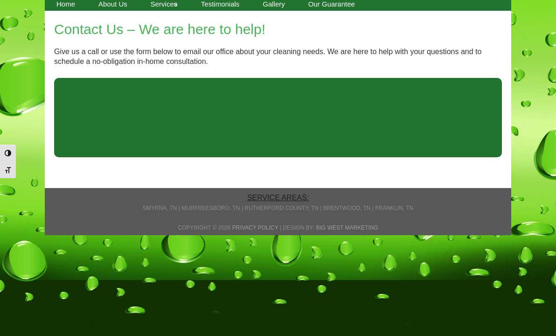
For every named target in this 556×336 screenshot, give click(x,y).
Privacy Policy (255, 227)
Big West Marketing (347, 227)
